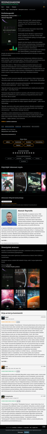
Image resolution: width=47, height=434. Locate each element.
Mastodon (26, 427)
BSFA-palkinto (35, 126)
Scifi (2, 126)
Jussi (6, 366)
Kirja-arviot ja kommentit (12, 313)
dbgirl (6, 317)
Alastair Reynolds (6, 17)
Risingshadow (10, 3)
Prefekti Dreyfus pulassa (13, 267)
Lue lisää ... (4, 240)
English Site (35, 427)
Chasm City (14, 131)
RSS (30, 427)
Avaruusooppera (9, 126)
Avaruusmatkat (26, 126)
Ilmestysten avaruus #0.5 (9, 15)
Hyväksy (27, 432)
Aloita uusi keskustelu (6, 201)
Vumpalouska (9, 396)
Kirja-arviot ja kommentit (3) (8, 134)
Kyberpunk (18, 126)
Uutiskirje (14, 427)
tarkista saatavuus (11, 121)
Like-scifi (8, 265)
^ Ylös (44, 426)
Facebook (19, 427)
